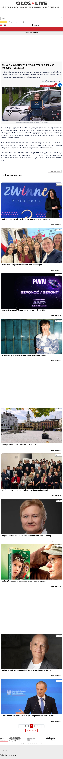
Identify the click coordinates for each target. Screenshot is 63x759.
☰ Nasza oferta (31, 33)
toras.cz (13, 755)
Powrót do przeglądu (55, 171)
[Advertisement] (31, 48)
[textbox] (30, 18)
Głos (6, 755)
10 (41, 743)
